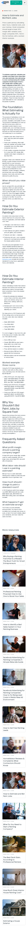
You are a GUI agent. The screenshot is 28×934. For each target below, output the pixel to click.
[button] (25, 3)
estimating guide (6, 259)
